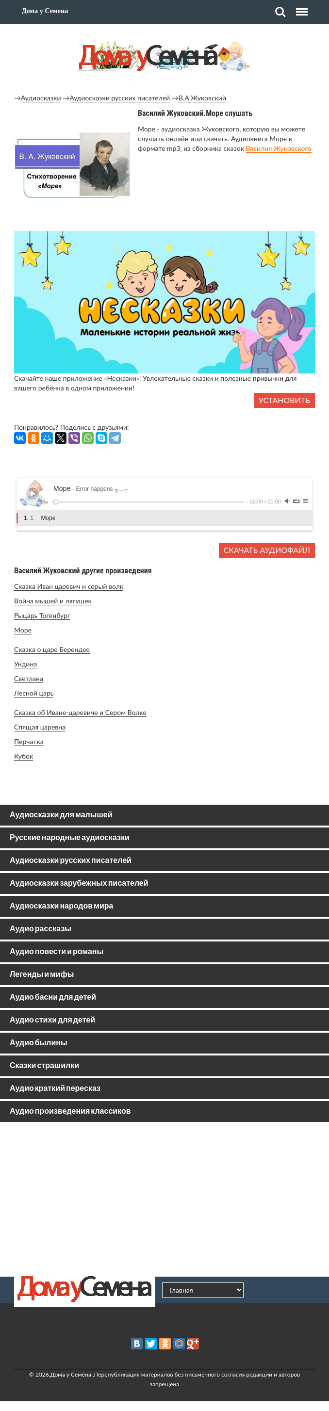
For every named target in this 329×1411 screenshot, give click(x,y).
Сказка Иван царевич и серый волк (68, 586)
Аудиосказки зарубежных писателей (79, 883)
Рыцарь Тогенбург (42, 615)
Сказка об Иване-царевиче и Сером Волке (80, 712)
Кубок (23, 756)
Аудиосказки (41, 98)
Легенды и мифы (42, 974)
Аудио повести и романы (56, 952)
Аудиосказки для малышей (61, 815)
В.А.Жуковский (202, 98)
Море (23, 630)
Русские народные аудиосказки (70, 838)
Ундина (25, 664)
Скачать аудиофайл (267, 549)
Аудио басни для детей (53, 997)
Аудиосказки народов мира (61, 906)
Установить (284, 400)
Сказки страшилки (44, 1065)
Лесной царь (33, 693)
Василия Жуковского (279, 148)
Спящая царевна (40, 727)
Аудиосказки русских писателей (119, 98)
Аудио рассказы (40, 929)
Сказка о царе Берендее (52, 649)
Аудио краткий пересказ (55, 1088)
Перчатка (29, 741)
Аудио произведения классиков (70, 1111)
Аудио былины (38, 1043)
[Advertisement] (164, 1199)
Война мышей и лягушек (53, 601)
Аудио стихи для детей (52, 1020)
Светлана (28, 678)
